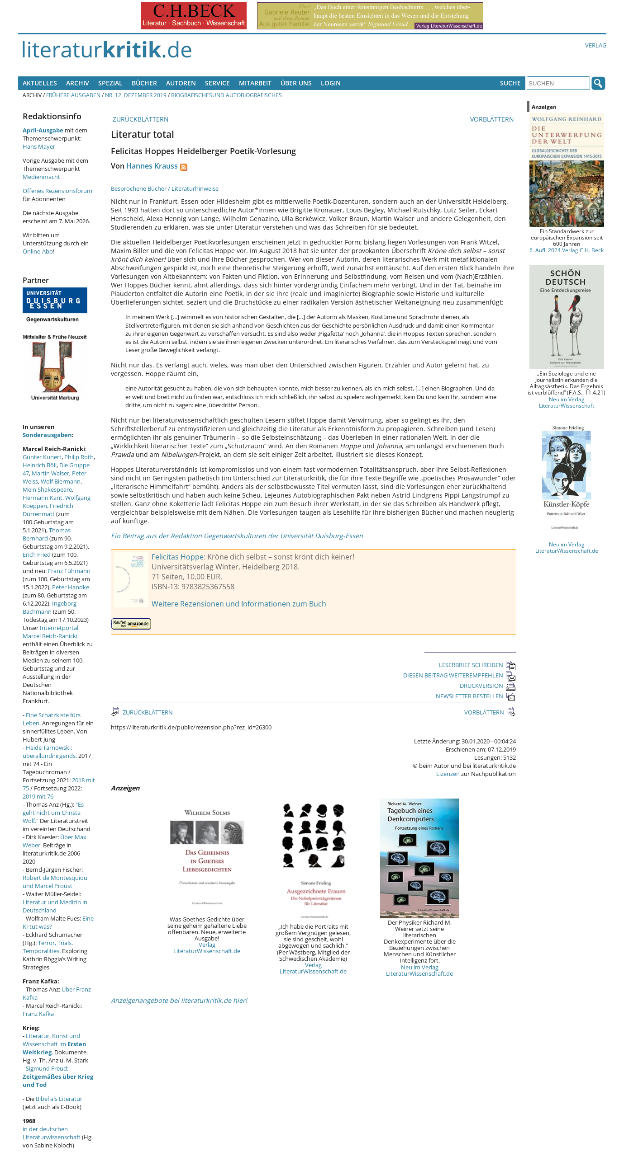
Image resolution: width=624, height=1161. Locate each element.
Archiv (77, 83)
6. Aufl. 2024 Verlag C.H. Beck (566, 250)
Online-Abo (38, 251)
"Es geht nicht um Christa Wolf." (53, 812)
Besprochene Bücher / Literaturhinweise (165, 188)
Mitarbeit (255, 83)
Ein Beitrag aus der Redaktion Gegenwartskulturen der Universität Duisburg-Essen (237, 535)
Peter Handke (70, 587)
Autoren (181, 83)
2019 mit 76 (38, 796)
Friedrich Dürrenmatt (48, 510)
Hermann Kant (42, 498)
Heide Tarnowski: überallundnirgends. (50, 751)
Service (217, 83)
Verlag (595, 45)
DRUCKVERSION (488, 686)
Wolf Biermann (61, 481)
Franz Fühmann (69, 571)
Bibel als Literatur (59, 1099)
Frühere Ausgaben (73, 95)
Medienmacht (41, 177)
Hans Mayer (39, 146)
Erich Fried (37, 554)
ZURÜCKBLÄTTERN (140, 119)
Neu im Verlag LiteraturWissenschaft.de (419, 970)
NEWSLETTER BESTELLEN (476, 696)
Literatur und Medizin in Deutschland (55, 906)
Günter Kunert (42, 457)
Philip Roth (79, 457)
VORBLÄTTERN (493, 119)
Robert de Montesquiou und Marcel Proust (55, 882)
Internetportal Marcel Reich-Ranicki (50, 632)
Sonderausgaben (47, 435)
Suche (510, 83)
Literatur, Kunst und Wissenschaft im (54, 1044)
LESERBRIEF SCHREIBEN (477, 665)
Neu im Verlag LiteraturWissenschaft (566, 402)
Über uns (296, 83)
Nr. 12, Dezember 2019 (136, 95)
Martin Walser (50, 473)
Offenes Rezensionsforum (57, 191)
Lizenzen (448, 774)
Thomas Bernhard (47, 534)
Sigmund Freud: (58, 1076)
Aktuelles (40, 83)
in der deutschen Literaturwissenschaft (52, 1133)
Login (331, 83)
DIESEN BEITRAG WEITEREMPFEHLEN (459, 675)
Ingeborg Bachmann (49, 607)
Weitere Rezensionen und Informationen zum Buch (239, 604)
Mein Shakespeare (47, 489)
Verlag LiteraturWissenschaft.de (206, 947)
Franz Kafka (38, 1014)
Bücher (144, 83)
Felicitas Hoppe (178, 557)
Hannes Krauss (152, 166)
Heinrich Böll (40, 465)
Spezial (110, 83)
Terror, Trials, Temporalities (48, 947)
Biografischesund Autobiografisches (226, 95)
